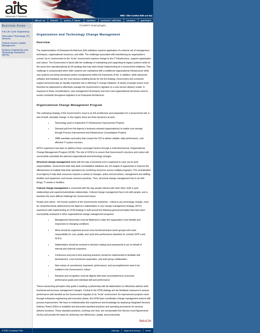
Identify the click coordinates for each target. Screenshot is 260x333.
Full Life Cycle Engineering (15, 31)
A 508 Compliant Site (12, 330)
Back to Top (145, 320)
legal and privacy (132, 330)
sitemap (115, 330)
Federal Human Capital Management (14, 44)
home (148, 330)
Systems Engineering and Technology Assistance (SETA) (15, 52)
